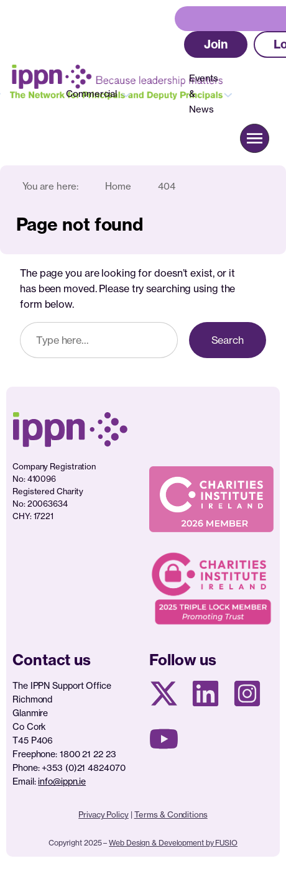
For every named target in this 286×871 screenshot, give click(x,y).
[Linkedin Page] (205, 693)
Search (227, 340)
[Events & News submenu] (228, 94)
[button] (216, 44)
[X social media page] (163, 693)
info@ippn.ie (62, 781)
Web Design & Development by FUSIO (173, 842)
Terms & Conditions (171, 814)
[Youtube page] (163, 738)
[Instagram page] (247, 693)
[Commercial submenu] (126, 94)
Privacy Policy (103, 814)
